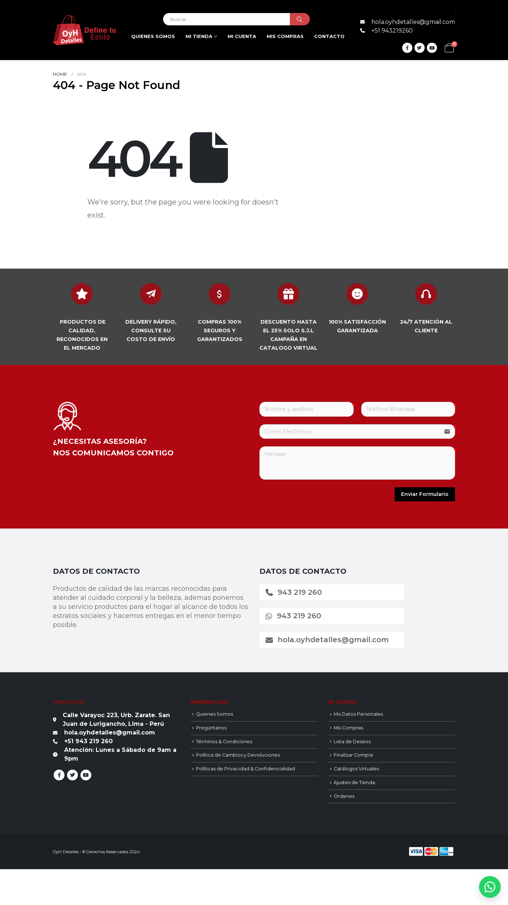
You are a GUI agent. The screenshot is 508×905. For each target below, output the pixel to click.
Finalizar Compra (353, 755)
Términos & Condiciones (224, 741)
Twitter (72, 775)
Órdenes (344, 796)
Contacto (329, 36)
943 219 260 (294, 592)
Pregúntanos (211, 728)
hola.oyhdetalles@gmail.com (327, 639)
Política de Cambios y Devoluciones (238, 755)
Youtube (85, 775)
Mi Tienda (199, 36)
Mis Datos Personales (358, 714)
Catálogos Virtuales (356, 768)
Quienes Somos (153, 36)
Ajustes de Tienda (354, 782)
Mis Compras (348, 728)
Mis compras (285, 36)
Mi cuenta (242, 36)
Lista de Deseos (352, 741)
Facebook (59, 775)
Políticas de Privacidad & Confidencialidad (245, 768)
